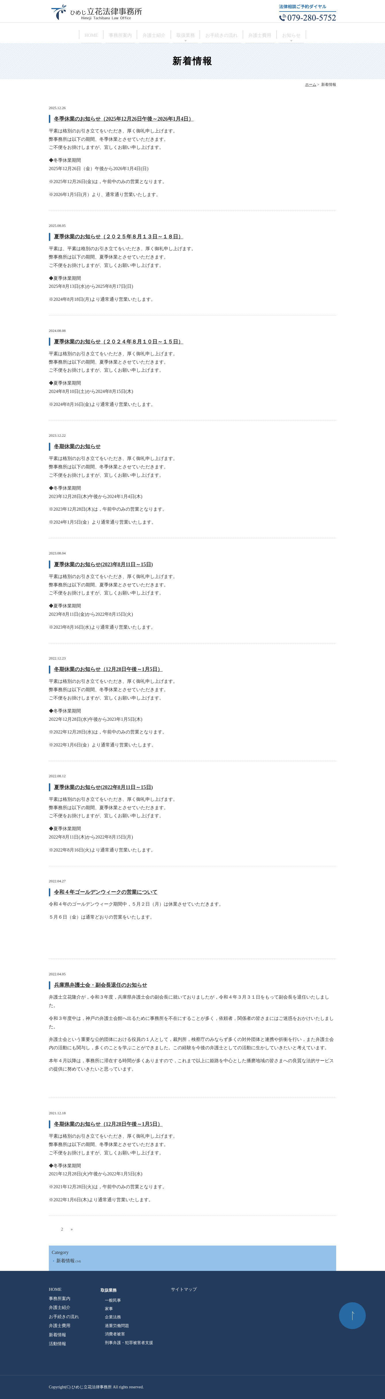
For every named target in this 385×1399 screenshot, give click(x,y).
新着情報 (65, 1260)
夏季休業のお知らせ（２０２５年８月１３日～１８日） (118, 236)
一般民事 (113, 1300)
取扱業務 (185, 35)
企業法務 (113, 1317)
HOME (68, 35)
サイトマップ (184, 1289)
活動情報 (57, 1343)
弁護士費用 (275, 35)
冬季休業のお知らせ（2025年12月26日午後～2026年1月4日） (124, 119)
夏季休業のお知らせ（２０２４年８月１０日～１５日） (118, 342)
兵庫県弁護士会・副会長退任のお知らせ (100, 985)
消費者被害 (115, 1334)
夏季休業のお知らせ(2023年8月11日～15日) (103, 564)
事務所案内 (105, 35)
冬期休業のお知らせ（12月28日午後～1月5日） (108, 669)
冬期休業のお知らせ (77, 446)
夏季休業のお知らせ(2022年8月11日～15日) (103, 787)
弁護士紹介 (146, 35)
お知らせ (314, 35)
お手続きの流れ (229, 35)
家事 (109, 1309)
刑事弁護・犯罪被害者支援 (129, 1343)
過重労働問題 (117, 1326)
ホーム (310, 84)
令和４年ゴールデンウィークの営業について (105, 892)
